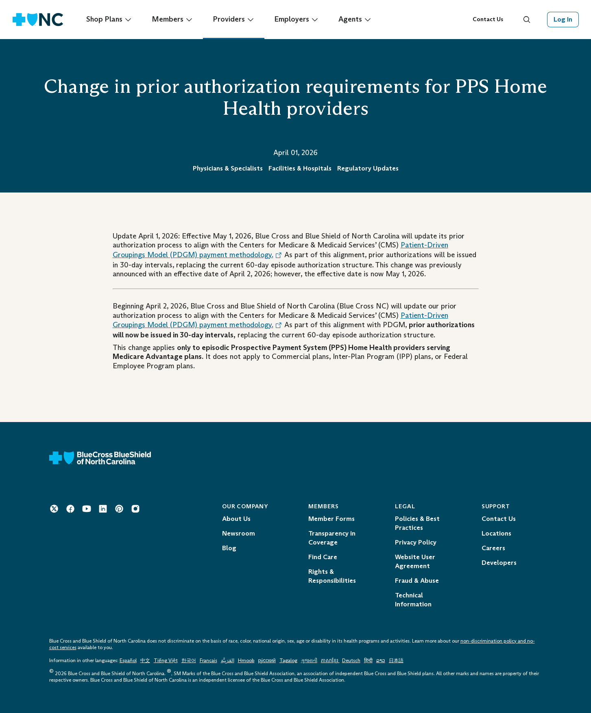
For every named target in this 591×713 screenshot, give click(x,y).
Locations (496, 533)
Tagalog (288, 660)
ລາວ (380, 660)
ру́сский (267, 660)
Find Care (322, 557)
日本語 (396, 660)
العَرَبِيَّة (227, 660)
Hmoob (246, 660)
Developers (499, 562)
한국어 (188, 660)
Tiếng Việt (166, 660)
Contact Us (488, 19)
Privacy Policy (415, 542)
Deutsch (351, 660)
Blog (229, 548)
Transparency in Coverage (331, 537)
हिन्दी (368, 660)
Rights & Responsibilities (332, 576)
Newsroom (238, 533)
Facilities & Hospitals (299, 168)
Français (208, 660)
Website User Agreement (415, 561)
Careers (493, 548)
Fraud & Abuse (417, 580)
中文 (145, 660)
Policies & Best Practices (417, 523)
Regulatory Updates (368, 168)
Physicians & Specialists (228, 168)
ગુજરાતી (309, 660)
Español (128, 660)
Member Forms (331, 519)
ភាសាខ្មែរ (330, 660)
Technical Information (413, 599)
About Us (236, 519)
